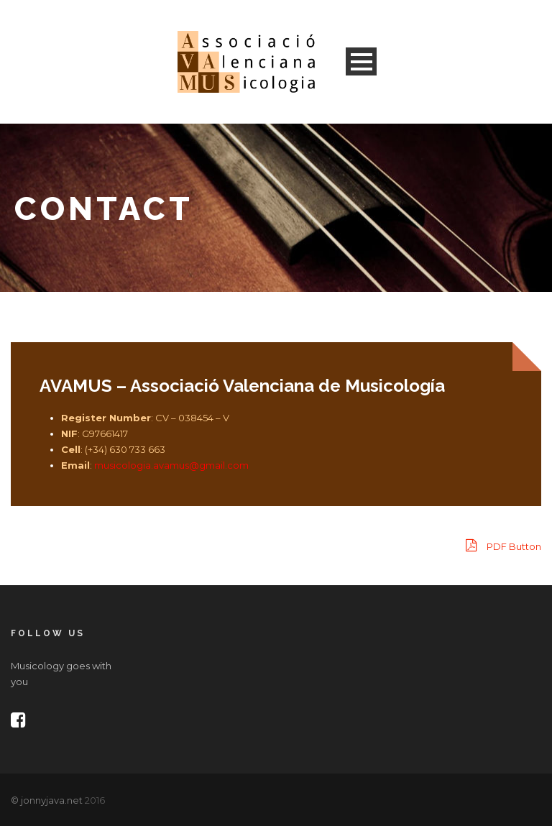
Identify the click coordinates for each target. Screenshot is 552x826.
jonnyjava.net (52, 800)
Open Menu (361, 61)
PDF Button (503, 545)
